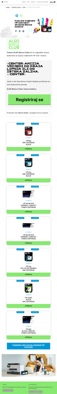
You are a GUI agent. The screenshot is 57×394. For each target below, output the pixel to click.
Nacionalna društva (33, 364)
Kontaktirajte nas (7, 341)
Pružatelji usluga (5, 362)
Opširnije (28, 122)
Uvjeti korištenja (36, 392)
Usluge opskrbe (5, 388)
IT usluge (3, 381)
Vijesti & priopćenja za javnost (33, 367)
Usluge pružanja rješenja (7, 386)
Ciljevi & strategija (32, 372)
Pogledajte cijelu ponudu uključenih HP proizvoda (28, 320)
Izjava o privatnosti (23, 392)
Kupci (3, 359)
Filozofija (30, 370)
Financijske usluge (6, 379)
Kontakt (24, 1)
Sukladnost (31, 359)
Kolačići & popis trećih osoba (11, 392)
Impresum (30, 392)
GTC (42, 392)
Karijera (30, 357)
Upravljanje (31, 362)
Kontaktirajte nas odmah (35, 343)
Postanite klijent (5, 357)
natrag (8, 7)
